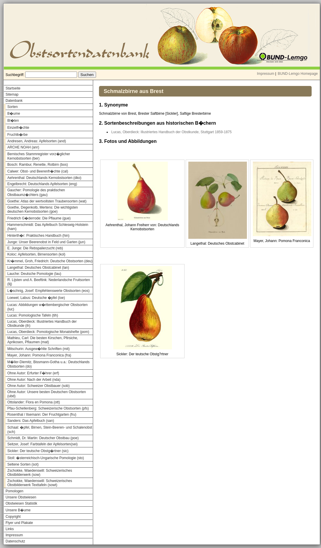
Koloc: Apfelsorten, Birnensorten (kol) (36, 254)
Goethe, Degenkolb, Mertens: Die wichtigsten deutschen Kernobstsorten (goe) (42, 209)
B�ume (13, 113)
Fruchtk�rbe (17, 135)
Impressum (265, 74)
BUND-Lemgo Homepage (298, 74)
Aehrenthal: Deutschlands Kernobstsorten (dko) (44, 178)
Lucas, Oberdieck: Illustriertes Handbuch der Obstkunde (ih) (42, 323)
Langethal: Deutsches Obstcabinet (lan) (38, 267)
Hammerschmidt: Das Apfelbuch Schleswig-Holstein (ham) (47, 227)
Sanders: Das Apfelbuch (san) (30, 421)
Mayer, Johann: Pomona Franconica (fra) (39, 355)
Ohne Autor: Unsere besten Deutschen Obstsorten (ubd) (46, 394)
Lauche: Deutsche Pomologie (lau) (34, 274)
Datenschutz (15, 541)
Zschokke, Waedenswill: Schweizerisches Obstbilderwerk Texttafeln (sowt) (39, 483)
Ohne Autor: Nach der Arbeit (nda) (33, 380)
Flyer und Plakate (19, 523)
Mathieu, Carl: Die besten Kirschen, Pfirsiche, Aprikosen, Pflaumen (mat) (42, 340)
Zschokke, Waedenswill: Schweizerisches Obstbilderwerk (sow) (39, 472)
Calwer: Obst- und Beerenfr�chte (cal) (37, 171)
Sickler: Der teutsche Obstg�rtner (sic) (38, 451)
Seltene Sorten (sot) (23, 464)
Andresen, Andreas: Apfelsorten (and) (36, 141)
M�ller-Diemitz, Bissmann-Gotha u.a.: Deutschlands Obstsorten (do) (48, 364)
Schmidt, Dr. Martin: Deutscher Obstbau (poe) (42, 438)
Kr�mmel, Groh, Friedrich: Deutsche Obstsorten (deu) (50, 261)
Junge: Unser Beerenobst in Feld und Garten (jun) (46, 242)
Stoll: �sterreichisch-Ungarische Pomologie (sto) (45, 458)
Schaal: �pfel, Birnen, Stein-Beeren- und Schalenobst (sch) (49, 429)
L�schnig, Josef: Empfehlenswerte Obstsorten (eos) (48, 291)
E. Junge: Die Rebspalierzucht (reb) (35, 248)
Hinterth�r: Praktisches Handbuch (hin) (38, 236)
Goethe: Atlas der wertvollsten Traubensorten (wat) (46, 201)
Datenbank (14, 101)
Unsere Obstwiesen (21, 497)
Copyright (13, 517)
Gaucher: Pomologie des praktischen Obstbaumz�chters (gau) (36, 192)
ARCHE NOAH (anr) (23, 147)
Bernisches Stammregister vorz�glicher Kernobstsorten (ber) (38, 156)
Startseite (13, 88)
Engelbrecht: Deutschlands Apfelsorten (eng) (42, 184)
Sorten (12, 107)
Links (10, 529)
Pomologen (14, 491)
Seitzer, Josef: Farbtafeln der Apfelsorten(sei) (42, 444)
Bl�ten (13, 121)
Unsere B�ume (18, 510)
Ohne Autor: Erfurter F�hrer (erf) (33, 373)
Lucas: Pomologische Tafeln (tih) (32, 315)
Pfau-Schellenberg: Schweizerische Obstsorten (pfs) (48, 408)
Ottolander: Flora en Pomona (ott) (33, 402)
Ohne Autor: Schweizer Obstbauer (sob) (38, 386)
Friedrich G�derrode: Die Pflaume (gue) (39, 218)
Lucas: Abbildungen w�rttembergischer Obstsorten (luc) (47, 307)
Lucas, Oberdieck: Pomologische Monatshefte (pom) (48, 332)
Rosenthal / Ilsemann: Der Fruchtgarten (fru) (41, 414)
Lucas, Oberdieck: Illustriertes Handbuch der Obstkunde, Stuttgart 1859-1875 (171, 132)
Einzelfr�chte (18, 128)
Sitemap (12, 94)
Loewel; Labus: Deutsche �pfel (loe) (36, 298)
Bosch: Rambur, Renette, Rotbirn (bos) (37, 165)
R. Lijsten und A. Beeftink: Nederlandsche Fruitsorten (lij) (48, 282)
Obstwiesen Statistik (21, 503)
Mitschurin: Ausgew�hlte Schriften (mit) (38, 349)
